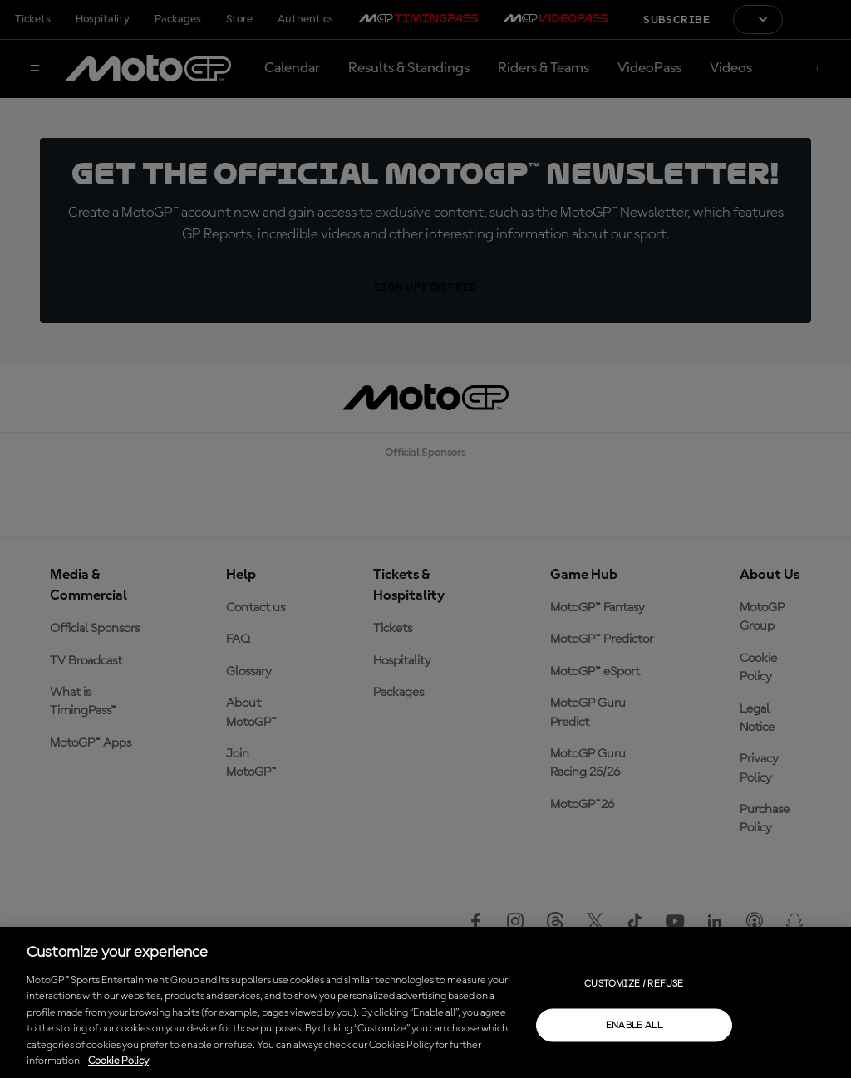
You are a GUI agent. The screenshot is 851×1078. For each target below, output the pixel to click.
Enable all (634, 1025)
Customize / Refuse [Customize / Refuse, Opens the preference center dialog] (633, 983)
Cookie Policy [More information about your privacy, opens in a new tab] (118, 1061)
